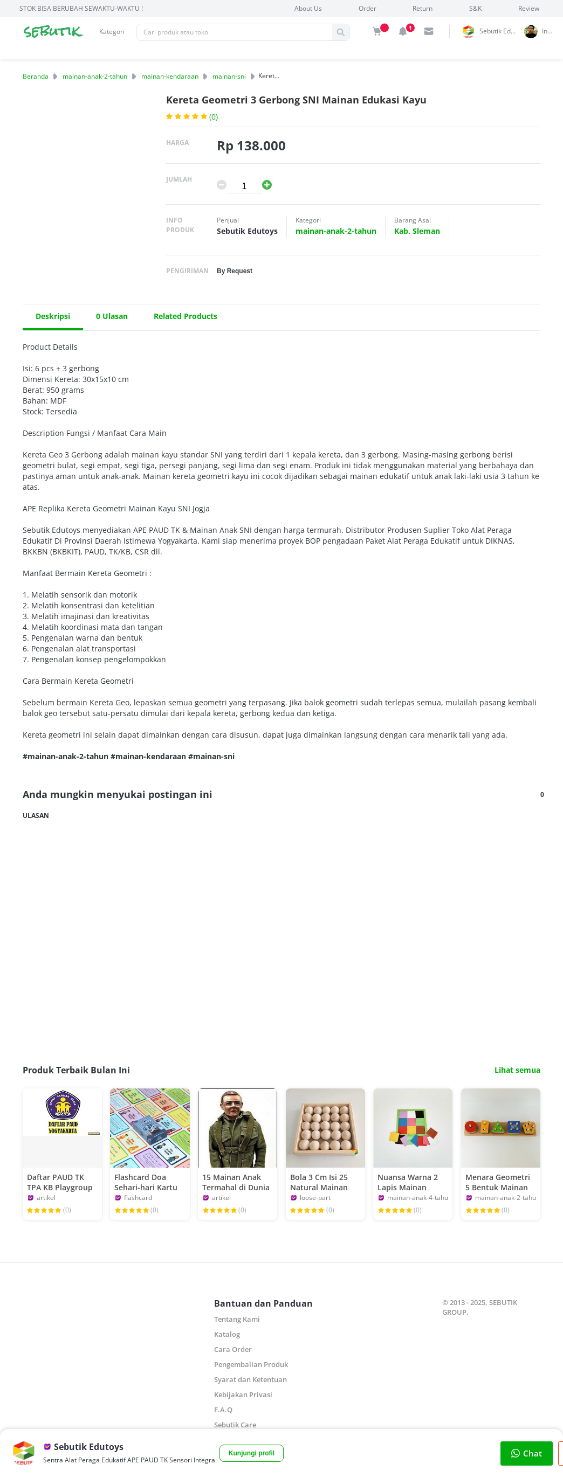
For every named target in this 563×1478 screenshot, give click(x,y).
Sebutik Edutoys (500, 31)
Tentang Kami (237, 1319)
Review (528, 8)
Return (422, 8)
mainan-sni (229, 76)
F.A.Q (223, 1409)
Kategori (112, 31)
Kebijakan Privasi (243, 1394)
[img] (377, 31)
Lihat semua (517, 1070)
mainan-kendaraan (169, 76)
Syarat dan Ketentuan (250, 1379)
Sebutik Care (235, 1425)
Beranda (36, 76)
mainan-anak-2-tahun (95, 76)
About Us (308, 8)
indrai (550, 31)
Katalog (227, 1334)
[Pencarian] (234, 32)
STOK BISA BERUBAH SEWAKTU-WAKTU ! (81, 8)
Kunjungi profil (251, 1453)
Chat (526, 1453)
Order (367, 8)
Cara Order (233, 1349)
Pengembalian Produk (251, 1364)
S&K (475, 8)
